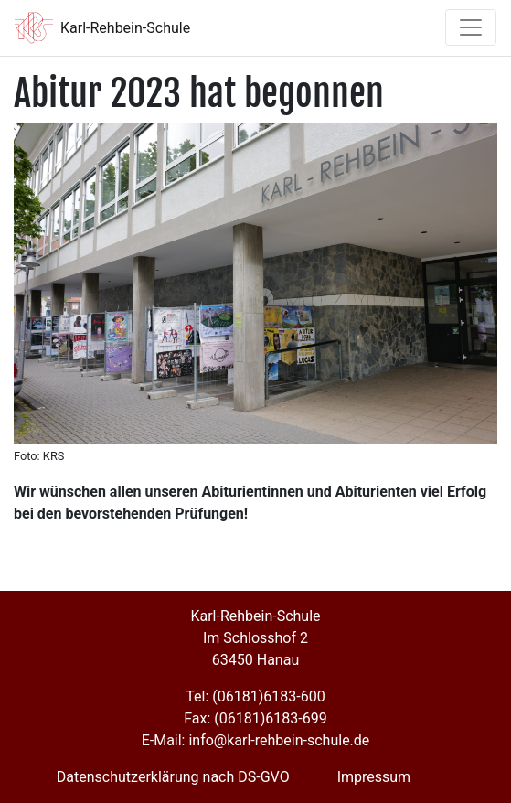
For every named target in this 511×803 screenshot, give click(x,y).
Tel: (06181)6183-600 (255, 696)
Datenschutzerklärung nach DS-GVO (173, 777)
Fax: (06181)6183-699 (255, 718)
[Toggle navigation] (470, 27)
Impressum (374, 777)
